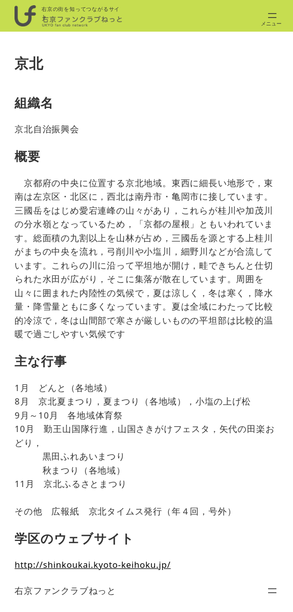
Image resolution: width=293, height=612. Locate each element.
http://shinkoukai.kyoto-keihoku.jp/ (93, 565)
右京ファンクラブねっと (65, 590)
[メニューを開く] (272, 15)
